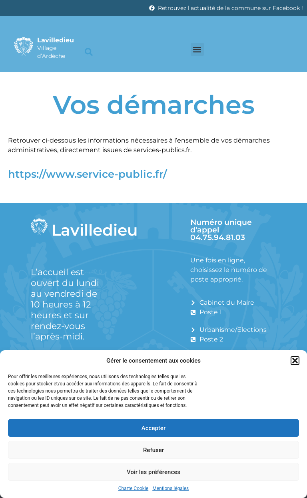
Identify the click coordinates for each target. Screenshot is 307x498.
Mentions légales (170, 488)
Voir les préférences (153, 472)
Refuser (153, 450)
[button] (295, 361)
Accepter (153, 428)
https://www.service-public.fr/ (87, 174)
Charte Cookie (133, 488)
